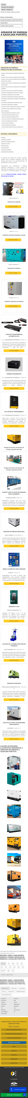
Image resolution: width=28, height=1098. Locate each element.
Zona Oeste (22, 988)
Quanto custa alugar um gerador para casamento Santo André (13, 84)
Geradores (14, 1055)
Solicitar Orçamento (14, 1095)
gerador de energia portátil (14, 1029)
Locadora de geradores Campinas (9, 104)
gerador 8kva (4, 22)
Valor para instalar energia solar (10, 115)
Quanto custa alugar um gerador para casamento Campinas (13, 87)
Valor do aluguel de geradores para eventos (13, 119)
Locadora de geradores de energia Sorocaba (12, 96)
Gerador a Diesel (21, 174)
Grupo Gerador (5, 111)
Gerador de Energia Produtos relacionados (11, 68)
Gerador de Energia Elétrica (8, 141)
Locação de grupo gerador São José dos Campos (13, 106)
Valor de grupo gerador (8, 123)
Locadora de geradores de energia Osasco (11, 102)
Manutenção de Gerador (7, 152)
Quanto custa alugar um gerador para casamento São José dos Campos (13, 80)
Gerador (3, 137)
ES (17, 963)
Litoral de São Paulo (6, 994)
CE (22, 967)
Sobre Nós (14, 1050)
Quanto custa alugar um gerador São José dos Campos (12, 74)
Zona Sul (4, 991)
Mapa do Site (14, 1063)
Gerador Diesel (5, 145)
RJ (8, 963)
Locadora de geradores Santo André (10, 94)
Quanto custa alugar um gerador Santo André (12, 77)
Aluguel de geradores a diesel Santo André (11, 19)
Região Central (5, 988)
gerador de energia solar (14, 1038)
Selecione (3, 963)
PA (12, 970)
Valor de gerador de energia (9, 125)
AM (8, 970)
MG (13, 963)
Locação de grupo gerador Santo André (11, 108)
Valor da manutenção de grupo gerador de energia (12, 128)
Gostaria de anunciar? (14, 1042)
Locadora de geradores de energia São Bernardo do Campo (13, 99)
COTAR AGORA (13, 206)
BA (18, 967)
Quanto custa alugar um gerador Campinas (12, 90)
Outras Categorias (9, 134)
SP (21, 963)
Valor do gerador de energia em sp (10, 117)
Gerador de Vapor (5, 143)
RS (10, 967)
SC (5, 967)
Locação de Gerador (6, 150)
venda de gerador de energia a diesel (11, 113)
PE (14, 967)
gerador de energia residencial (14, 1033)
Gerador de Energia (6, 139)
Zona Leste (11, 991)
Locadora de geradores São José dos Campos (12, 92)
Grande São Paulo (20, 991)
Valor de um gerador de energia (9, 121)
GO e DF (3, 970)
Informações (14, 1059)
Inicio (14, 1046)
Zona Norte (14, 988)
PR (1, 967)
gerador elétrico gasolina (7, 25)
